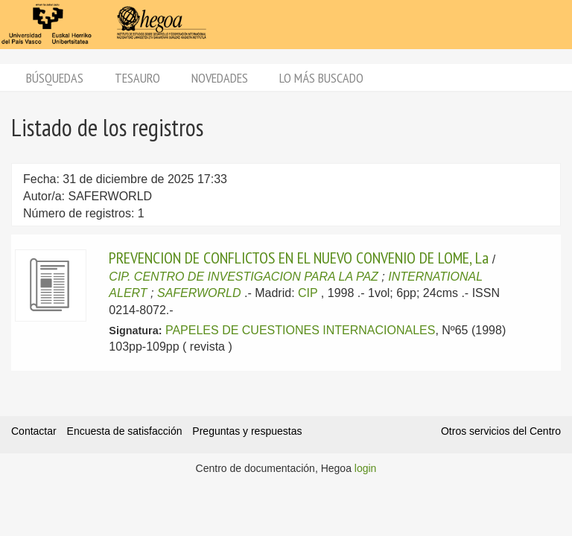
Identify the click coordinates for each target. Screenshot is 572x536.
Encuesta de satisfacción (124, 431)
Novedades (219, 77)
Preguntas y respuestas (247, 431)
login (366, 468)
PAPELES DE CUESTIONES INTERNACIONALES (300, 330)
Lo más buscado (321, 77)
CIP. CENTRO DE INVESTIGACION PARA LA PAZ (243, 276)
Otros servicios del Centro (501, 431)
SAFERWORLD (199, 293)
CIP (307, 293)
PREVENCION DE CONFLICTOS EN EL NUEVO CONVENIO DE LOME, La (299, 257)
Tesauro (137, 77)
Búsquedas (54, 77)
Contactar (34, 431)
